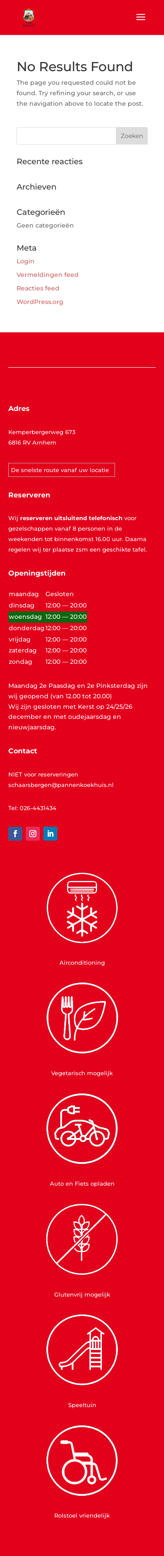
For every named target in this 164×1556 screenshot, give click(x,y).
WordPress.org (40, 302)
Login (26, 261)
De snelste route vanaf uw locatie (60, 469)
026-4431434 (38, 807)
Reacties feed (38, 288)
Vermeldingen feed (48, 275)
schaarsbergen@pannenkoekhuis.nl (61, 784)
